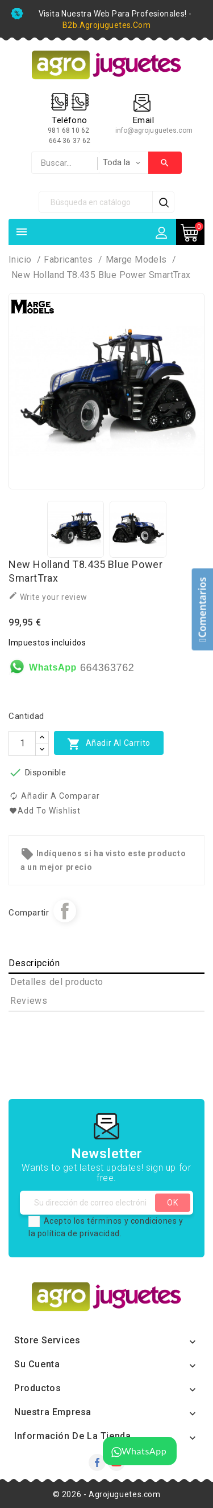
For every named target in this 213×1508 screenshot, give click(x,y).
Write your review (48, 596)
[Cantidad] (22, 743)
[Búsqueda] (96, 201)
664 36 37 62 (69, 141)
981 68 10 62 (69, 130)
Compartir (64, 911)
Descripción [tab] (34, 963)
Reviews (28, 1000)
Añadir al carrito (109, 744)
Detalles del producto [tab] (56, 981)
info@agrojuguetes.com (154, 130)
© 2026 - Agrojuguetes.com (107, 1494)
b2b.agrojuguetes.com (106, 25)
